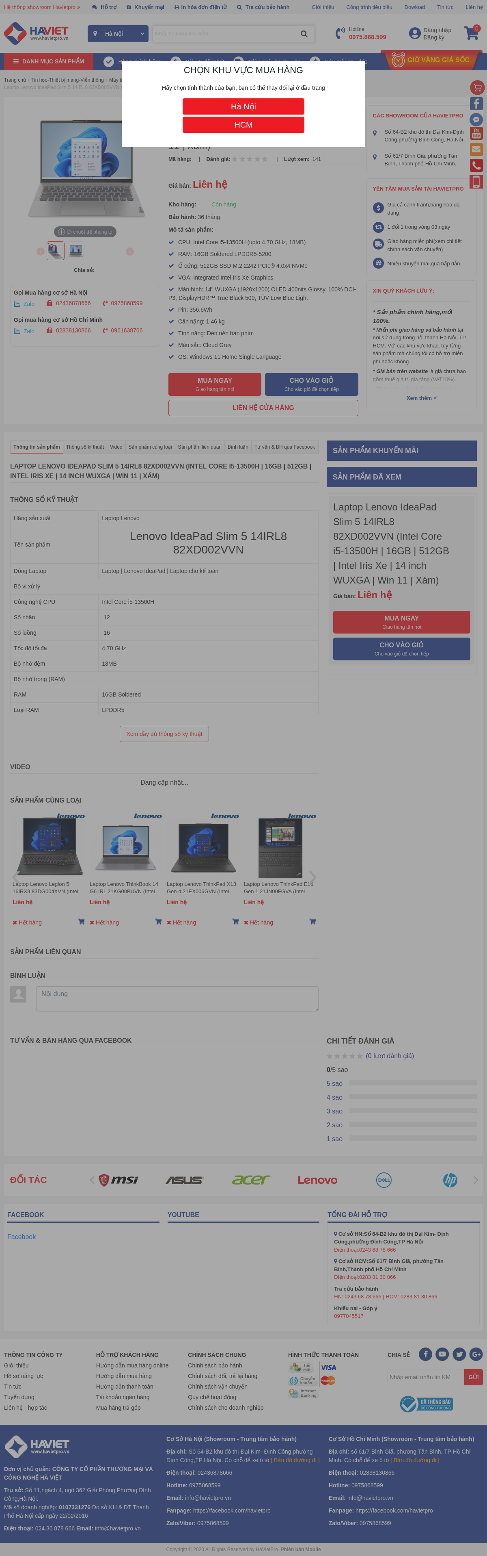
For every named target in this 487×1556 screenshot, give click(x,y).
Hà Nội (243, 106)
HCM (243, 124)
